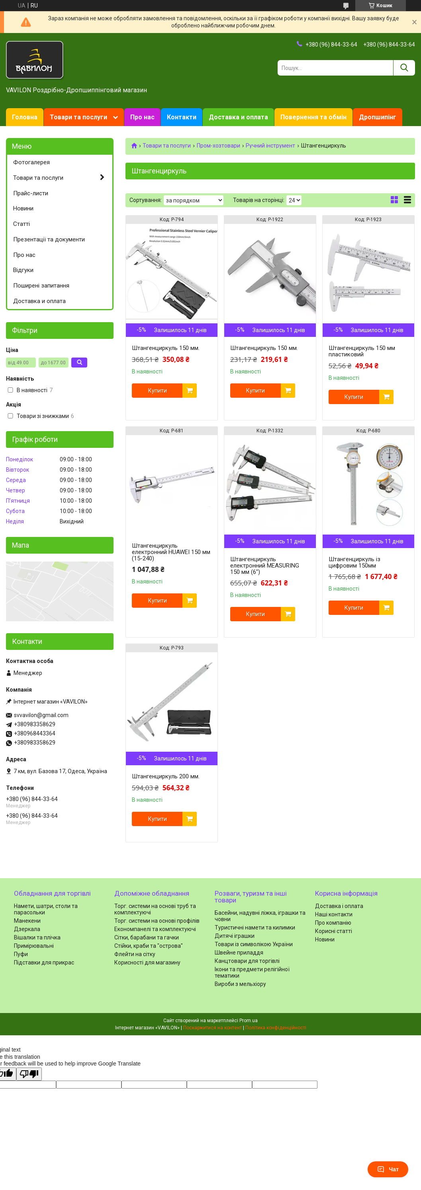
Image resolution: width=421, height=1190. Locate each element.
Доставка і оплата (339, 906)
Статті (21, 224)
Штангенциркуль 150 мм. (166, 348)
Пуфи (21, 954)
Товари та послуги (78, 117)
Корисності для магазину (147, 962)
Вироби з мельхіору (240, 984)
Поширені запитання (41, 285)
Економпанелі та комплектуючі (155, 929)
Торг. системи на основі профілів (157, 921)
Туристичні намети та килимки (255, 927)
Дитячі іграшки (235, 936)
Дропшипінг (377, 117)
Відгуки (23, 270)
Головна (24, 117)
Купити (157, 390)
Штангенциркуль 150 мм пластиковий (362, 351)
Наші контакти (333, 914)
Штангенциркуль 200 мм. (166, 776)
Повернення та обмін (313, 117)
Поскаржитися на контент (212, 1028)
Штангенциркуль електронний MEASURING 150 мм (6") (264, 565)
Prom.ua (248, 1020)
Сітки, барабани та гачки (146, 937)
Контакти (181, 117)
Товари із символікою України (254, 944)
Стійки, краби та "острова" (148, 946)
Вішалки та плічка (37, 937)
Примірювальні (34, 946)
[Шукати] (404, 68)
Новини (23, 208)
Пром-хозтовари (218, 145)
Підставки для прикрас (44, 962)
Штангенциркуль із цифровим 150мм (354, 562)
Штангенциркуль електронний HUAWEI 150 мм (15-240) (171, 552)
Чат (388, 1169)
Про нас (142, 117)
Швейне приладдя (239, 952)
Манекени (27, 921)
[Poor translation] (29, 1074)
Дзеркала (27, 929)
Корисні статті (333, 931)
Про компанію (333, 923)
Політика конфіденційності (275, 1028)
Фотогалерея (31, 162)
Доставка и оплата (238, 117)
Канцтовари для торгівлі (247, 961)
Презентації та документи (49, 239)
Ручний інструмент (270, 145)
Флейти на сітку (134, 954)
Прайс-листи (30, 193)
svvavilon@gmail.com (41, 715)
